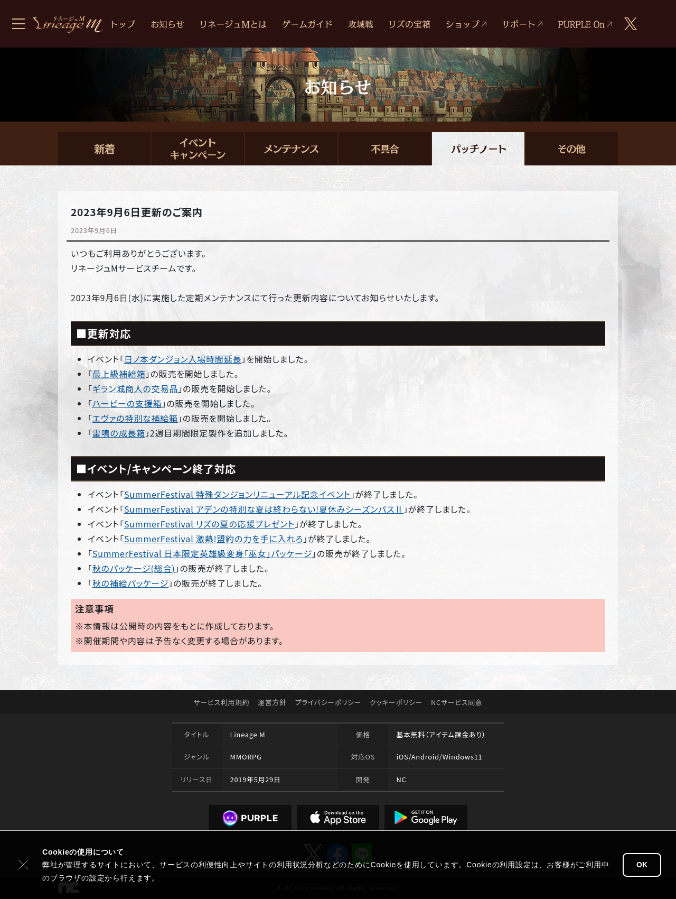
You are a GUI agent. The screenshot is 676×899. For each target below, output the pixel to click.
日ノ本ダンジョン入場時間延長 (182, 359)
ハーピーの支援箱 (127, 403)
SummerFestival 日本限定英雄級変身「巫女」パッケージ (202, 553)
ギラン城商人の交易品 (135, 388)
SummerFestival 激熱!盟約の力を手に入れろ (213, 538)
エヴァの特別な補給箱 (135, 418)
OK (641, 864)
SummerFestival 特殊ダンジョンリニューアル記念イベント (237, 494)
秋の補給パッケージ (130, 583)
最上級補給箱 (119, 373)
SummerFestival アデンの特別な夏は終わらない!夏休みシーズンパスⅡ (263, 509)
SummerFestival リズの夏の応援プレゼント (209, 523)
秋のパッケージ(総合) (133, 568)
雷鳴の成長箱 (118, 433)
